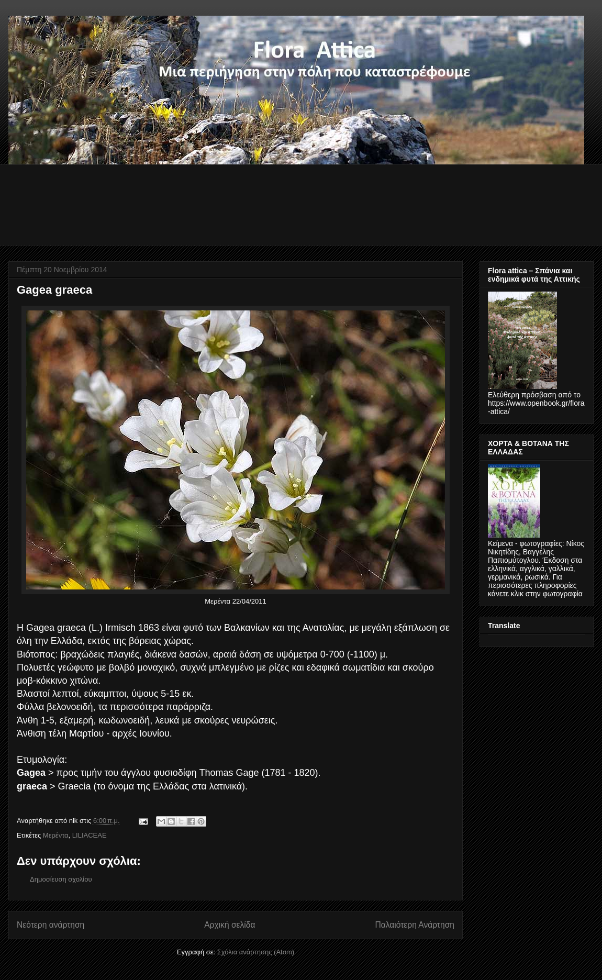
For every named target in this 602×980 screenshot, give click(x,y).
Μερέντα (56, 835)
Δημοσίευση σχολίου (61, 879)
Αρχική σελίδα (229, 924)
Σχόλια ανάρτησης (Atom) (255, 952)
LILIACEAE (89, 835)
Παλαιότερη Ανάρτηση (414, 924)
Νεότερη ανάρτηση (50, 924)
